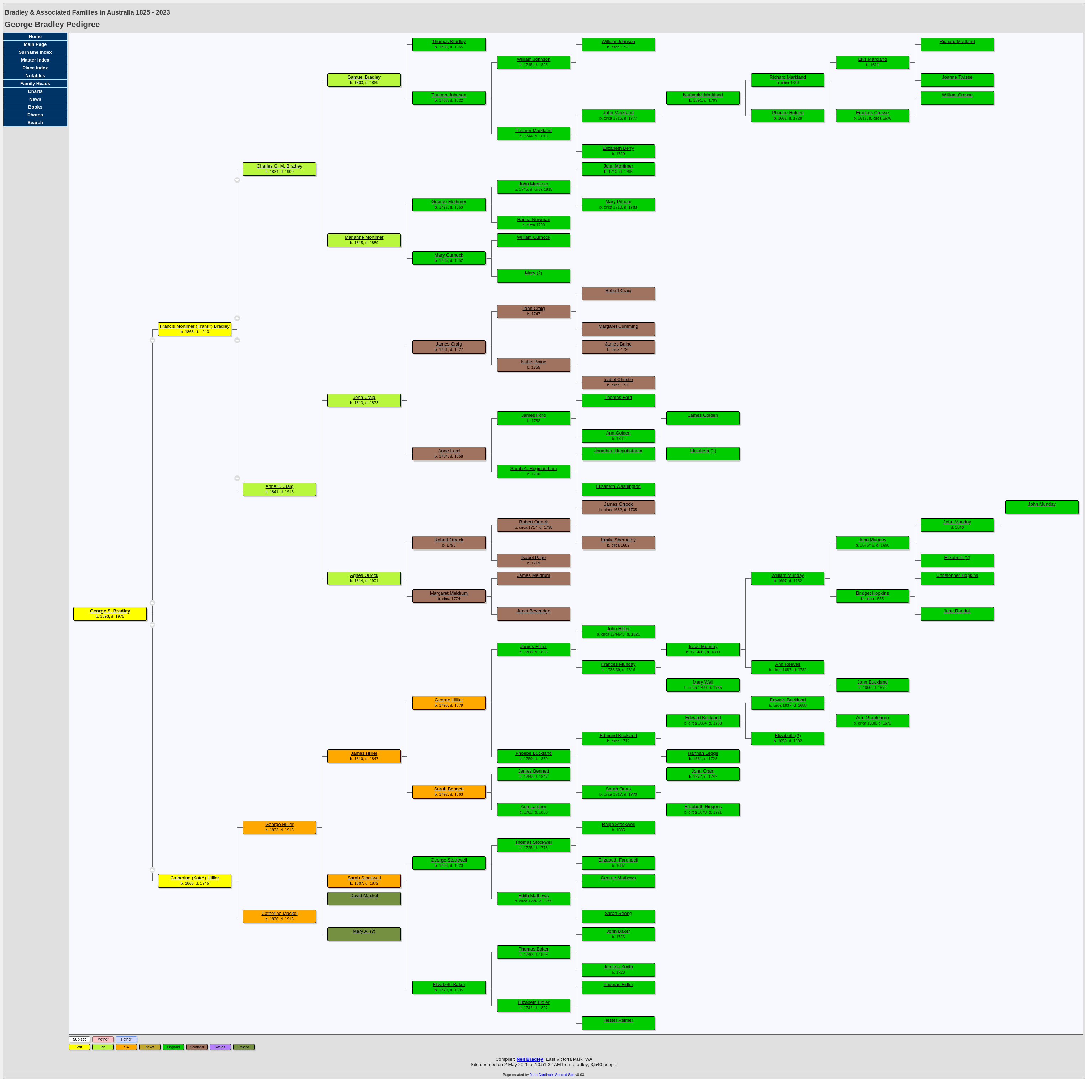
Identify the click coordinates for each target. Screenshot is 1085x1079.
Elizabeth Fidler (534, 1002)
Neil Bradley (530, 1059)
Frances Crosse (872, 112)
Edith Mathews (533, 895)
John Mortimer (618, 166)
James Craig (449, 344)
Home (35, 36)
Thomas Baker (534, 949)
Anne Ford (449, 450)
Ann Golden (618, 433)
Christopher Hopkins (957, 575)
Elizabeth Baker (449, 984)
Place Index (35, 67)
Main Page (35, 44)
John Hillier (618, 628)
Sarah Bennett (448, 788)
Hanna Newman (533, 219)
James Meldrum (533, 575)
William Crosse (957, 95)
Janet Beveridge (533, 611)
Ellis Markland (872, 59)
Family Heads (35, 83)
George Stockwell (449, 860)
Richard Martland (957, 41)
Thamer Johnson (448, 95)
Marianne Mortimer (364, 237)
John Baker (618, 931)
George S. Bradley (110, 611)
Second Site (565, 1075)
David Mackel (364, 895)
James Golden (703, 415)
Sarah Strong (618, 913)
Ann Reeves (788, 664)
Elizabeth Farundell (618, 860)
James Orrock (618, 504)
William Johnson (618, 41)
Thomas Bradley (449, 41)
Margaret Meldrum (449, 593)
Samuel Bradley (364, 77)
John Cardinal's (542, 1075)
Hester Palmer (618, 1020)
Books (35, 107)
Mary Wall (703, 682)
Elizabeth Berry (618, 148)
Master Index (35, 60)
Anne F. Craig (280, 486)
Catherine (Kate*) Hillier (195, 877)
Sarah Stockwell (364, 877)
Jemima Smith (618, 966)
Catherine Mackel (279, 913)
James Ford (533, 415)
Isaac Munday (703, 646)
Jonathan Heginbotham (618, 450)
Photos (35, 114)
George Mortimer (448, 201)
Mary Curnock (449, 255)
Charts (35, 91)
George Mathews (618, 877)
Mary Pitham (618, 201)
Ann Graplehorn (872, 717)
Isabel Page (533, 557)
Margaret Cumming (618, 326)
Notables (35, 75)
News (35, 99)
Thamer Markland (533, 130)
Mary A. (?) (364, 931)
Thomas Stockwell (533, 842)
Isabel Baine (533, 361)
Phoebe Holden (788, 112)
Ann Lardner (533, 806)
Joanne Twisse (957, 77)
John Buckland (872, 682)
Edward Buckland (788, 699)
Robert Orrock (533, 522)
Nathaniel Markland (703, 95)
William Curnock (533, 237)
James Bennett (533, 771)
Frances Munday (618, 664)
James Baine (618, 344)
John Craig (534, 308)
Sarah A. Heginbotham (533, 468)
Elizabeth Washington (618, 486)
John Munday (1042, 504)
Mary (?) (533, 272)
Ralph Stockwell (618, 824)
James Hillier (533, 646)
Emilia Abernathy (618, 539)
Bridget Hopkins (872, 593)
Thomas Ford (618, 397)
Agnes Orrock (364, 575)
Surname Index (35, 52)
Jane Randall (957, 611)
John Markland (618, 112)
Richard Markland (788, 77)
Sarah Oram (618, 788)
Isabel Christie (618, 379)
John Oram (703, 771)
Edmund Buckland (618, 735)
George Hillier (449, 699)
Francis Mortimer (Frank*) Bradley (195, 326)
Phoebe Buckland (533, 753)
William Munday (787, 575)
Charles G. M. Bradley (279, 166)
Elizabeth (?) (703, 450)
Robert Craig (618, 290)
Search (35, 122)
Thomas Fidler (618, 984)
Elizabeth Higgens (703, 806)
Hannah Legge (703, 753)
